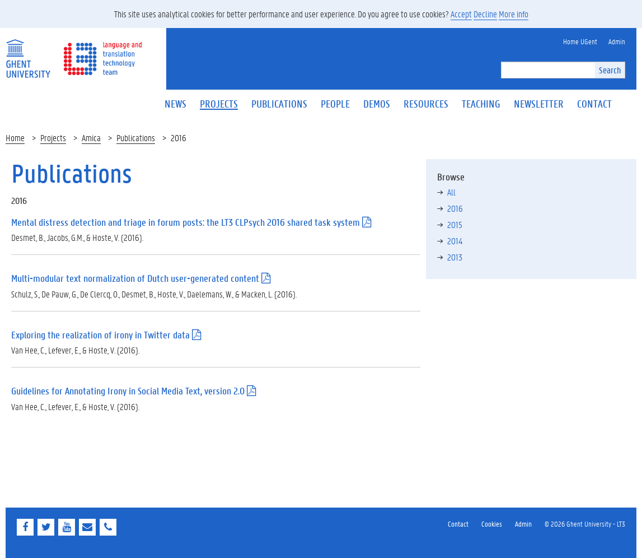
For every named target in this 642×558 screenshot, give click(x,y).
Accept (461, 14)
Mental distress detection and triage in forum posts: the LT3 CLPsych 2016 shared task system (185, 222)
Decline (485, 14)
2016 (455, 208)
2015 (454, 224)
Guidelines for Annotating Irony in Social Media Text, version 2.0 (128, 390)
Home (15, 137)
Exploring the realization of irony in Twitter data (100, 334)
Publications (135, 137)
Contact (458, 523)
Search (610, 70)
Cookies (491, 523)
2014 (454, 241)
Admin (523, 523)
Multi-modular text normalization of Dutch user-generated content (135, 278)
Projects (53, 137)
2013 (454, 257)
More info (513, 14)
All (451, 192)
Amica (91, 137)
